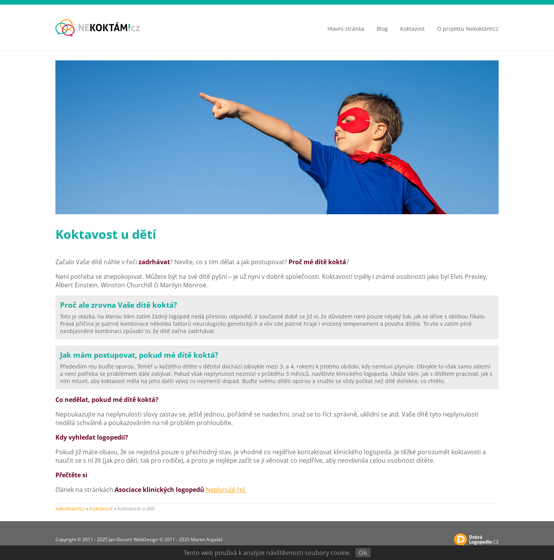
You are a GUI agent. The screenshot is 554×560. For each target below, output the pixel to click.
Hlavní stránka (345, 28)
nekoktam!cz (70, 508)
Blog (382, 28)
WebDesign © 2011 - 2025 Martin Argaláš (178, 539)
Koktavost (412, 28)
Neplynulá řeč (226, 489)
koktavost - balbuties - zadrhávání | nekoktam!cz (97, 28)
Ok (363, 552)
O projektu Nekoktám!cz (468, 28)
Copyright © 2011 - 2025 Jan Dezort (93, 539)
